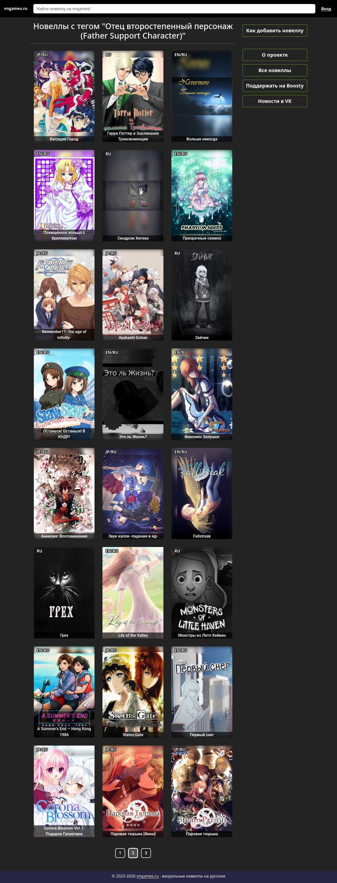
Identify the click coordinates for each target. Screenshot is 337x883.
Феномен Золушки (202, 436)
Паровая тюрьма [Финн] (132, 834)
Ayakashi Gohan (133, 337)
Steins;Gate (133, 734)
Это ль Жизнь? (133, 436)
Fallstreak (202, 536)
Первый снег (202, 734)
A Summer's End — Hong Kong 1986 (64, 731)
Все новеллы (274, 70)
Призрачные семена (202, 238)
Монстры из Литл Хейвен (202, 635)
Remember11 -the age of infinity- (64, 334)
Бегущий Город (64, 139)
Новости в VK (275, 101)
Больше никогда (202, 139)
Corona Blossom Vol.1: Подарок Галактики (64, 831)
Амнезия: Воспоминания (64, 536)
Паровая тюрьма (202, 834)
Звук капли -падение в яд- (133, 536)
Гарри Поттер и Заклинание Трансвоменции (133, 136)
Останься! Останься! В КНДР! (64, 434)
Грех (64, 635)
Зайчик (202, 337)
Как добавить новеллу (275, 30)
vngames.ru (148, 876)
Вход (326, 8)
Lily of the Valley (133, 635)
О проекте (275, 54)
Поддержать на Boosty (275, 85)
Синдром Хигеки (132, 238)
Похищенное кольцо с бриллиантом (64, 235)
